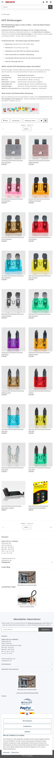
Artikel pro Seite (30, 121)
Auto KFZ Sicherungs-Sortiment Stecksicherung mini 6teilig (38, 507)
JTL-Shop (30, 755)
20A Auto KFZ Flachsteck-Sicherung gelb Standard (40, 276)
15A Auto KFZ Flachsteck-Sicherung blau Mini (12, 430)
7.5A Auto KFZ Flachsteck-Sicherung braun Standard (13, 238)
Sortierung (15, 121)
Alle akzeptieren (27, 721)
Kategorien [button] (6, 562)
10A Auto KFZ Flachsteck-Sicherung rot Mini (40, 392)
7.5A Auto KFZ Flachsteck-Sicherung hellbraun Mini (13, 392)
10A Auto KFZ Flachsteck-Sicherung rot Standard (40, 238)
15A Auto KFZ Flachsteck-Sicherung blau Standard (12, 276)
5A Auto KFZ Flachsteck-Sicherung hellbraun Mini (39, 353)
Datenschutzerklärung (35, 623)
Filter (5, 121)
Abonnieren (45, 629)
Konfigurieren (27, 726)
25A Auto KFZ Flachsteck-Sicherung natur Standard (12, 315)
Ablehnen (27, 731)
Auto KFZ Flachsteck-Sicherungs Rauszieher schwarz (11, 507)
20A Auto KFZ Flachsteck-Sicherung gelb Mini (40, 430)
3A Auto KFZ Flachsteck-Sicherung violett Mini (12, 353)
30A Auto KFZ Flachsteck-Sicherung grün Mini (40, 468)
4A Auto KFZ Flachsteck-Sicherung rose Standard (12, 200)
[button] (43, 2)
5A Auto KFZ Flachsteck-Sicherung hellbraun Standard (39, 200)
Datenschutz (15, 752)
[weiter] (50, 129)
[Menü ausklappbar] (2, 1)
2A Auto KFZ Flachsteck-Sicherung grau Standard (12, 161)
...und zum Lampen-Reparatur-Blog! (27, 693)
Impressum (6, 752)
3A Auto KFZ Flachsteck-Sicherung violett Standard (39, 161)
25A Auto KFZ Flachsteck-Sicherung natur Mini (12, 468)
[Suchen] (50, 7)
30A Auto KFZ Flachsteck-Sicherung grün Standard (40, 315)
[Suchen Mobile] (25, 7)
